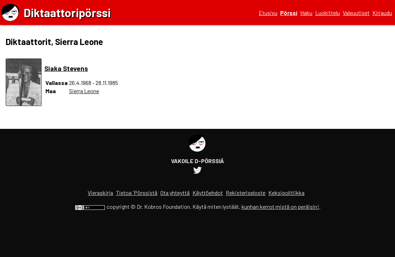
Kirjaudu (382, 12)
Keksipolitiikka (286, 192)
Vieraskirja (100, 192)
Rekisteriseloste (245, 192)
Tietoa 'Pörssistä (136, 192)
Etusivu (268, 12)
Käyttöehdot (207, 192)
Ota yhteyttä (175, 192)
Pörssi (288, 12)
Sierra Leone (84, 90)
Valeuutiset (356, 12)
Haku (306, 12)
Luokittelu (327, 12)
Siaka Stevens (66, 68)
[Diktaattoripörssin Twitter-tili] (197, 171)
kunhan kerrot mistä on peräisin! (280, 206)
